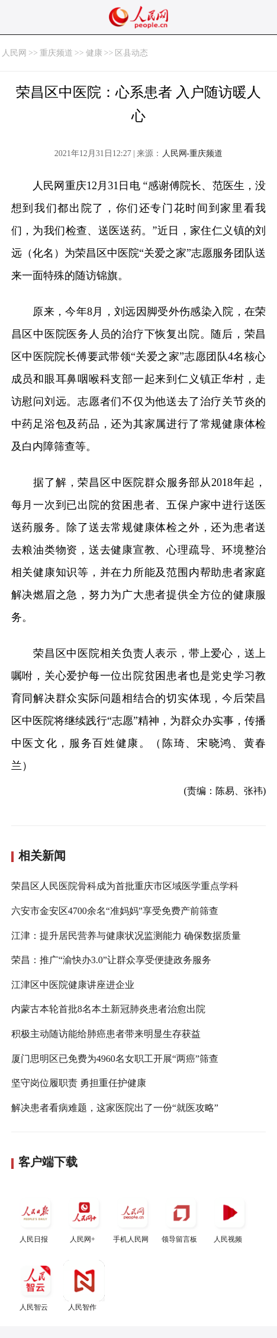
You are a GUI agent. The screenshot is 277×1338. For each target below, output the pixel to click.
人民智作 (84, 1285)
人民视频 (229, 1217)
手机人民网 (132, 1217)
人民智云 (35, 1285)
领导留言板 (181, 1217)
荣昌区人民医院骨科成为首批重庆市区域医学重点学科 (125, 886)
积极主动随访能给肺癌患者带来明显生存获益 (106, 1034)
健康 (94, 52)
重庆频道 (56, 52)
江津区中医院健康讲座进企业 (72, 985)
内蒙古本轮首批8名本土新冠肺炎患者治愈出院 (108, 1009)
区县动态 (131, 52)
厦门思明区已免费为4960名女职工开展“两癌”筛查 (114, 1059)
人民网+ (84, 1217)
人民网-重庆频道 (192, 153)
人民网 (14, 52)
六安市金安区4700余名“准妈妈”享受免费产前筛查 (114, 911)
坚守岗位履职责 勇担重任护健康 (78, 1083)
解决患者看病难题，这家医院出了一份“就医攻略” (114, 1108)
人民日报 (35, 1217)
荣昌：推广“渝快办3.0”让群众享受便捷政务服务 (111, 960)
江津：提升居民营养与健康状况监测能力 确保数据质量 (126, 936)
